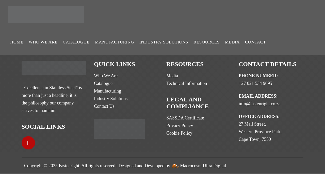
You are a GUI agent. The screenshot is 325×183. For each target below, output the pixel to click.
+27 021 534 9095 (255, 83)
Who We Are (43, 42)
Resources (206, 42)
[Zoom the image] (54, 64)
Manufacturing (114, 42)
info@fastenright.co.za (260, 103)
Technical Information (186, 83)
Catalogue (76, 42)
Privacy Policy (179, 125)
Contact (255, 42)
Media (232, 42)
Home (16, 42)
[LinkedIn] (28, 143)
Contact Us (104, 106)
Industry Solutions (163, 42)
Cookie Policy (179, 133)
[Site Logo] (46, 14)
